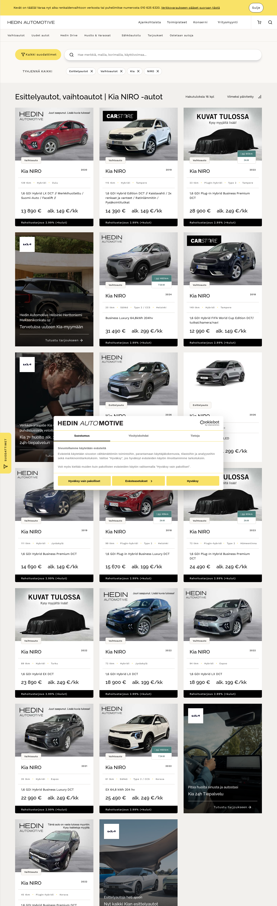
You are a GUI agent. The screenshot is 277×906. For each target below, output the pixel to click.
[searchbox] (167, 54)
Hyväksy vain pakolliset (84, 480)
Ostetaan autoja (181, 35)
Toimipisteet (177, 22)
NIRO (150, 71)
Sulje (256, 7)
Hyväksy (193, 480)
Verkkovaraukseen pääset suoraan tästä (190, 7)
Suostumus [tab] (82, 435)
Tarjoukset (155, 35)
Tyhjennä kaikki (37, 71)
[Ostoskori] (259, 22)
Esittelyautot (78, 71)
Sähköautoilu (131, 35)
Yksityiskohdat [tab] (138, 435)
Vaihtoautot (16, 35)
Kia (132, 71)
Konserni (200, 22)
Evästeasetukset (138, 480)
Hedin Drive (69, 35)
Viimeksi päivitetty (240, 96)
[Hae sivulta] (270, 22)
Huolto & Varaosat (97, 35)
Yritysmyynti (228, 22)
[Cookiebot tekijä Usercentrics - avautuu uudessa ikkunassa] (202, 423)
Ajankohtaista (149, 22)
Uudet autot (40, 35)
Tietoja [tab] (195, 435)
